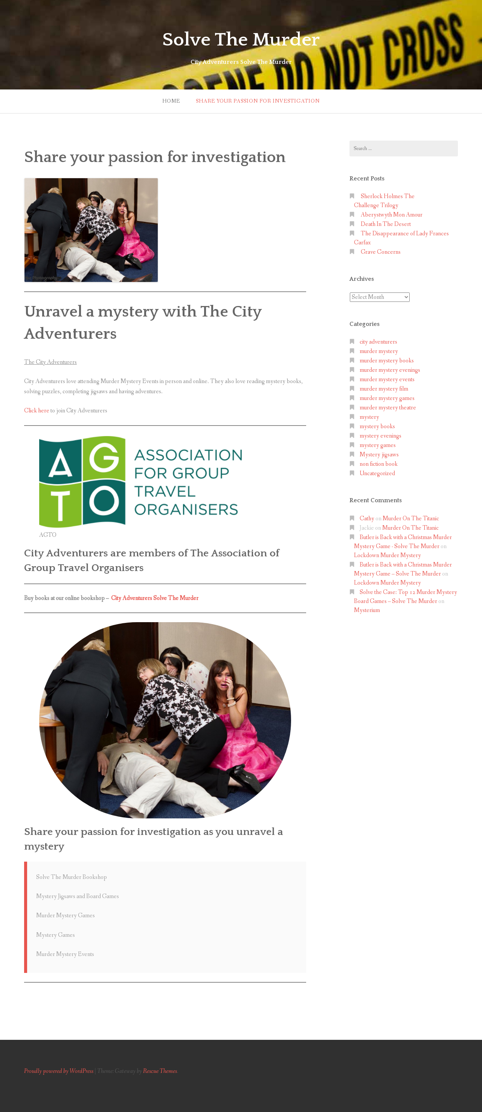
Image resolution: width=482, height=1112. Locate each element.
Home (171, 101)
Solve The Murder (241, 39)
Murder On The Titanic (411, 519)
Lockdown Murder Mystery (387, 555)
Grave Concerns (381, 252)
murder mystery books (387, 361)
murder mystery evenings (390, 370)
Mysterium (367, 610)
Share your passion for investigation (258, 101)
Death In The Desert (386, 224)
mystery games (378, 445)
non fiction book (379, 464)
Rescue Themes (160, 1071)
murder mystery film (384, 389)
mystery (369, 417)
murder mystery (379, 351)
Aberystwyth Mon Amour (392, 215)
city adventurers (378, 342)
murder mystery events (387, 379)
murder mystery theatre (388, 408)
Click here (36, 411)
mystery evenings (380, 436)
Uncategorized (377, 473)
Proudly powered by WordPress (58, 1071)
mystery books (377, 426)
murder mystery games (387, 398)
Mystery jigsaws (379, 455)
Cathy (367, 519)
